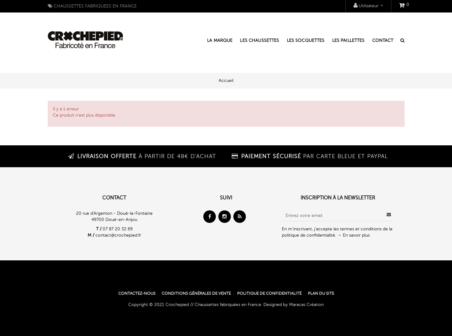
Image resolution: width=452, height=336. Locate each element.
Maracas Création (306, 304)
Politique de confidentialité (269, 293)
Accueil (226, 80)
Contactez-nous (136, 293)
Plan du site (321, 293)
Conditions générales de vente (196, 293)
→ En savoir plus (353, 235)
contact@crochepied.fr (118, 235)
